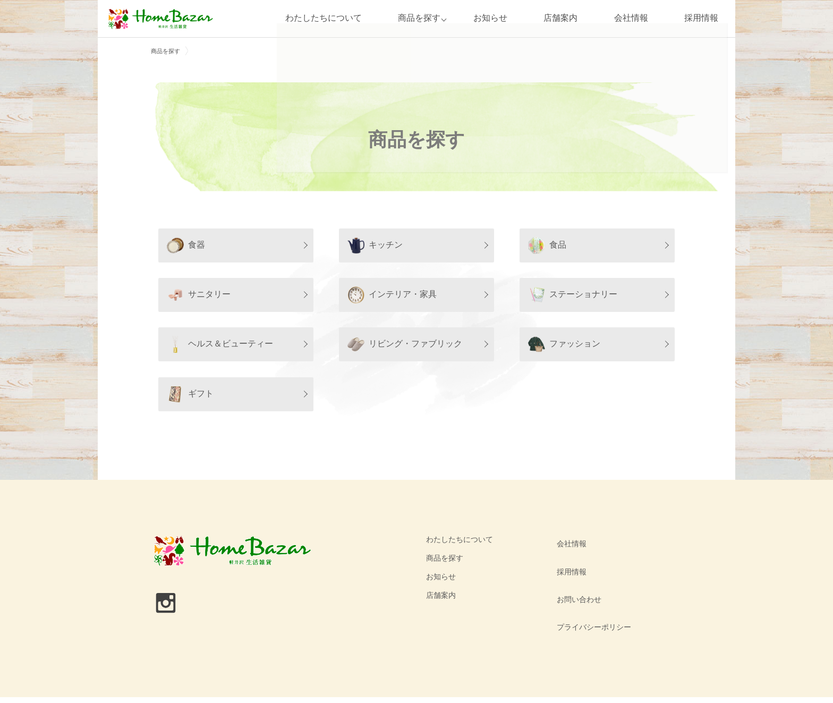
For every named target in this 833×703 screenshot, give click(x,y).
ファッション (564, 344)
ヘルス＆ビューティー (220, 344)
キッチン (375, 245)
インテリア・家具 (392, 294)
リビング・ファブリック (404, 344)
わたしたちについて (320, 18)
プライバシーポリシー (591, 595)
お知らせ (490, 18)
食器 (186, 245)
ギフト (190, 394)
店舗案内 (560, 18)
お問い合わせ (576, 576)
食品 (547, 245)
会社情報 (631, 18)
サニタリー (199, 294)
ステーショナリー (572, 294)
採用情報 (701, 18)
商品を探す (416, 18)
